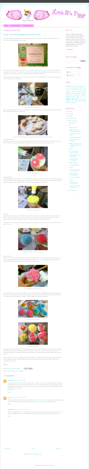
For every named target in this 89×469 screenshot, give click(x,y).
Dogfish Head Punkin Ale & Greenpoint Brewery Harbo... (75, 145)
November (72, 120)
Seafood (80, 99)
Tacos (70, 100)
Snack (84, 99)
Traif (70, 125)
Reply (9, 392)
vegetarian (73, 102)
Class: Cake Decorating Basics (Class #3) (74, 170)
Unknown (10, 380)
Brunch (80, 88)
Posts (69, 72)
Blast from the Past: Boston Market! (73, 174)
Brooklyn (74, 88)
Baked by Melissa (73, 127)
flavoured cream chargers (40, 401)
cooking (83, 101)
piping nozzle (11, 389)
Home (6, 25)
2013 (69, 111)
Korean (67, 95)
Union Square (77, 101)
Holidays (83, 93)
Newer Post (7, 448)
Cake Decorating (11, 371)
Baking (81, 86)
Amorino (71, 167)
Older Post (58, 448)
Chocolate (80, 89)
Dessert (80, 91)
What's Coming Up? (27, 25)
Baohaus (71, 149)
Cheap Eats (74, 89)
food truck (68, 102)
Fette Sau (71, 179)
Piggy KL (21, 371)
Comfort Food (74, 91)
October (71, 190)
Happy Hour (78, 93)
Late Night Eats (77, 95)
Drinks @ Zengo (73, 162)
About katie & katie (15, 25)
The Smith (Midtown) (74, 165)
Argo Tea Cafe (72, 122)
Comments (70, 75)
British (70, 88)
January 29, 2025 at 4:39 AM (21, 409)
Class (17, 371)
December (71, 118)
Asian (73, 86)
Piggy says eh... (81, 96)
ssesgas (9, 397)
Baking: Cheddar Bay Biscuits (74, 140)
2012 (69, 114)
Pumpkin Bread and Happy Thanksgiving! (75, 130)
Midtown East (70, 96)
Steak (67, 101)
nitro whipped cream (40, 400)
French (72, 93)
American (68, 86)
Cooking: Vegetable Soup (75, 137)
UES (72, 101)
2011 (69, 116)
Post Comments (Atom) (36, 454)
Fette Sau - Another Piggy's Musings (73, 151)
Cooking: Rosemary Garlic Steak (73, 159)
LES (71, 95)
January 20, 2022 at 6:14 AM (19, 397)
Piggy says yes (72, 99)
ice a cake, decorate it (49, 70)
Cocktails (68, 91)
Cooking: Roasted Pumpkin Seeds (73, 182)
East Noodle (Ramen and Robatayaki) (75, 155)
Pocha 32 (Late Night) (74, 177)
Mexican (84, 95)
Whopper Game (57, 412)
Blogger (51, 465)
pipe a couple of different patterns (35, 70)
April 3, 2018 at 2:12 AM (19, 380)
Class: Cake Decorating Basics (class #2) (74, 186)
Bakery (77, 86)
